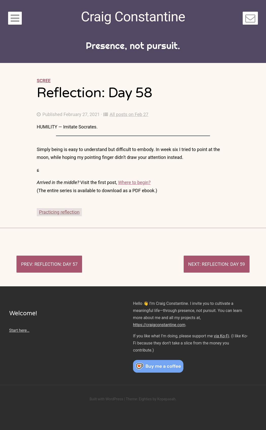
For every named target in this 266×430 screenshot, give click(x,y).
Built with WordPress (106, 399)
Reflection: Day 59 (223, 264)
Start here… (19, 330)
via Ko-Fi (221, 336)
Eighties (145, 399)
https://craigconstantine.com (159, 324)
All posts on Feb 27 (125, 114)
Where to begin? (134, 182)
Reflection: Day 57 (56, 264)
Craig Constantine (133, 17)
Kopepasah (166, 399)
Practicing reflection (59, 212)
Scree (44, 80)
